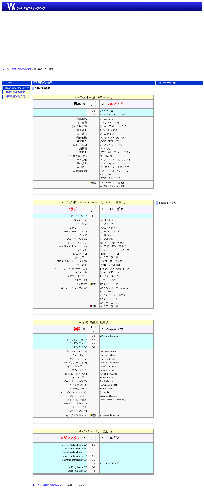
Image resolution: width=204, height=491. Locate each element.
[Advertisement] (102, 38)
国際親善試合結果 (21, 69)
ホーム (5, 69)
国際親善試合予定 (15, 96)
